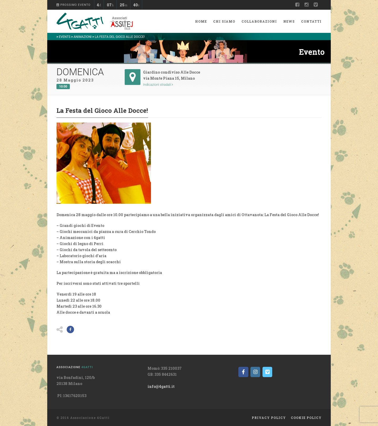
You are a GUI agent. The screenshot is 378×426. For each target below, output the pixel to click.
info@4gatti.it (161, 386)
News (289, 21)
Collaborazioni (259, 21)
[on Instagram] (255, 372)
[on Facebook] (243, 372)
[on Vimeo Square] (267, 372)
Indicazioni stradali (158, 85)
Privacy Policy (269, 417)
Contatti (311, 21)
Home (201, 21)
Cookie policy (306, 417)
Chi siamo (224, 21)
